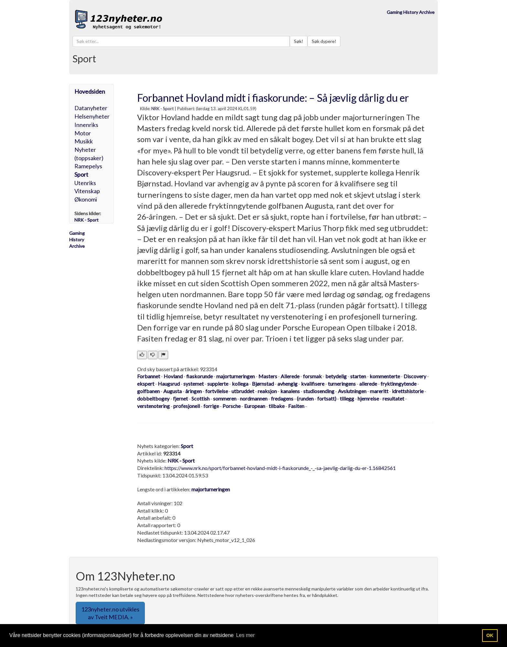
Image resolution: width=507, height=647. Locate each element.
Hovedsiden (89, 91)
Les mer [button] (245, 635)
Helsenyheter (92, 116)
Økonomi (85, 199)
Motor (82, 133)
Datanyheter (90, 107)
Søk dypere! (324, 41)
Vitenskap (87, 190)
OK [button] (489, 635)
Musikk (83, 141)
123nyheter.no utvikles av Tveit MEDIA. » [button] (110, 613)
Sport (81, 174)
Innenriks (86, 124)
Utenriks (85, 182)
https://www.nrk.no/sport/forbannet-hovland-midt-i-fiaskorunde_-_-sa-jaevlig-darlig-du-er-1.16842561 (280, 468)
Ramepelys (88, 166)
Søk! (298, 41)
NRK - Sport (162, 108)
